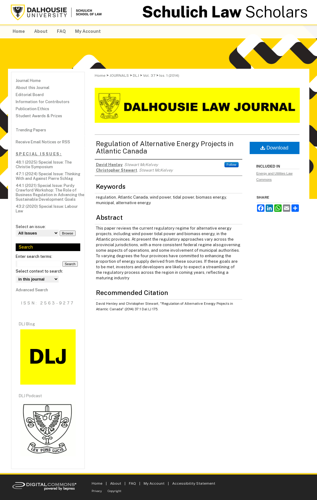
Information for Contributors (42, 101)
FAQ (132, 483)
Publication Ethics (32, 109)
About (115, 483)
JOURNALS (119, 75)
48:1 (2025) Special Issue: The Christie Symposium (44, 164)
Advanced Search (32, 290)
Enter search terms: (34, 256)
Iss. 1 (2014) (169, 75)
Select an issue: (31, 226)
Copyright (114, 491)
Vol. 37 (149, 75)
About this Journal (33, 87)
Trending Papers (31, 130)
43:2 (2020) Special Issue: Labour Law (47, 208)
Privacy (97, 491)
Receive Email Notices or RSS (43, 142)
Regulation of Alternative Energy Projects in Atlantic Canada (165, 147)
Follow (231, 164)
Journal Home (28, 80)
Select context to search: (39, 271)
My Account (154, 483)
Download (274, 147)
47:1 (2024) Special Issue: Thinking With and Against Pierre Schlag (48, 176)
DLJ (136, 75)
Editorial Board (30, 94)
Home (100, 75)
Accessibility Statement (193, 483)
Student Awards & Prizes (39, 116)
